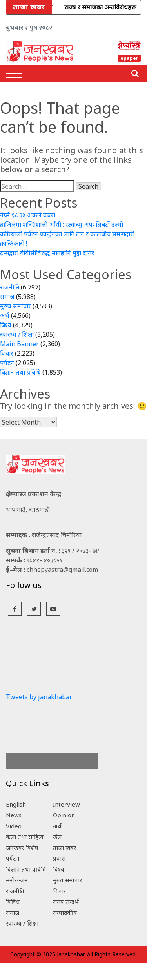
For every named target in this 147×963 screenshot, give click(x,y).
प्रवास (59, 858)
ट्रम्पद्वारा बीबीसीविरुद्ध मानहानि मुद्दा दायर (47, 253)
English (16, 804)
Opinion (64, 815)
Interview (66, 804)
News (14, 815)
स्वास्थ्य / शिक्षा (17, 334)
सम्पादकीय (65, 913)
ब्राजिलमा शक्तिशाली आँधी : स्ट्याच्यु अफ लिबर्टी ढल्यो (61, 224)
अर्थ (4, 315)
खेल (57, 837)
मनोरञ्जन (17, 880)
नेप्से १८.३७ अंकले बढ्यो (27, 215)
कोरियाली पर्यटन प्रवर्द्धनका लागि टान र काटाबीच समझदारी (67, 234)
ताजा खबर (64, 848)
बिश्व (5, 325)
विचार (6, 353)
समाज (7, 296)
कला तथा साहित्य (25, 837)
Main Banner (19, 344)
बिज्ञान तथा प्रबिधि (20, 372)
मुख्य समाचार (15, 306)
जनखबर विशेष (22, 848)
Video (14, 826)
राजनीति (9, 287)
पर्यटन (7, 362)
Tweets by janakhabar (39, 696)
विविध (13, 901)
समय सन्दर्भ (66, 901)
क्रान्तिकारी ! (13, 243)
